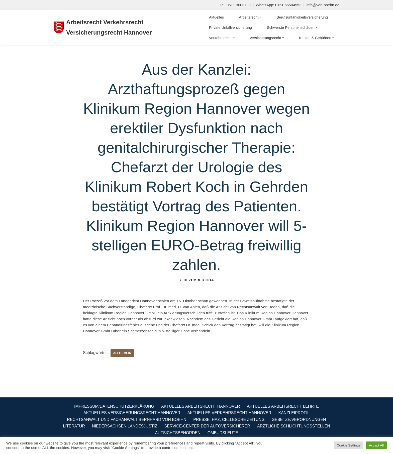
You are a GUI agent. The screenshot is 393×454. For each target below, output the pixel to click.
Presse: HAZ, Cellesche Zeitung (229, 419)
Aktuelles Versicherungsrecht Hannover (131, 413)
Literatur (74, 426)
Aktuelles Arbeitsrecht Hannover (200, 406)
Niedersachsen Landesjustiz (124, 426)
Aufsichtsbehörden (177, 433)
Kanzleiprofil (293, 413)
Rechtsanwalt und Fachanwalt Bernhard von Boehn (126, 419)
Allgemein (122, 353)
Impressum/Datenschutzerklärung (114, 406)
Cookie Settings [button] (348, 445)
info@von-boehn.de (323, 5)
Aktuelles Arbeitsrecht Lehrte (283, 406)
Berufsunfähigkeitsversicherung (302, 17)
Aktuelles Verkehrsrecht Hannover (229, 413)
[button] (261, 17)
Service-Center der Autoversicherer (207, 426)
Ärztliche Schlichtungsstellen (293, 426)
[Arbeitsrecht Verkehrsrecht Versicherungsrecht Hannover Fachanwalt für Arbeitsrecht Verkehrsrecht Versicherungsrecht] (125, 27)
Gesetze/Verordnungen (299, 419)
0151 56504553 (288, 5)
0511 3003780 (239, 5)
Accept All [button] (376, 445)
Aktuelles (216, 17)
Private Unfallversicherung (230, 28)
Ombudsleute (223, 433)
